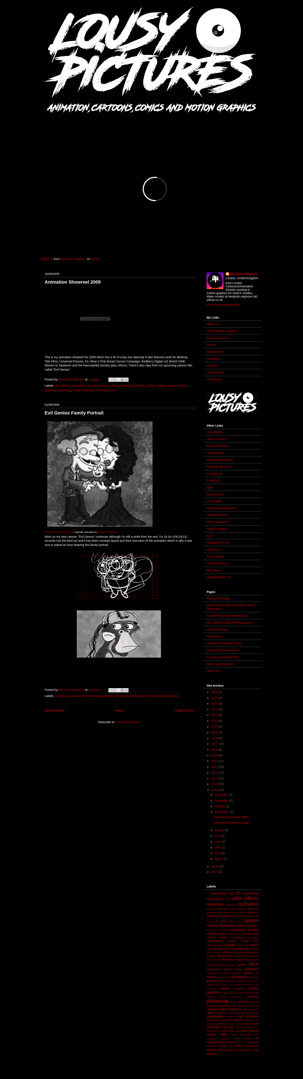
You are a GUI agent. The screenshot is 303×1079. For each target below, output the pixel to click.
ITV (216, 980)
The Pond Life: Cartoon (222, 331)
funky (149, 385)
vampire (223, 1045)
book (241, 912)
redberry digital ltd (230, 1009)
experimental (239, 956)
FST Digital (214, 501)
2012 (215, 772)
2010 (215, 784)
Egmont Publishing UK (221, 508)
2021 (215, 720)
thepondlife (246, 1034)
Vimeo (95, 259)
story (112, 390)
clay (231, 934)
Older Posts (184, 711)
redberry (212, 1009)
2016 (215, 749)
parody (210, 996)
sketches (248, 1020)
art (220, 908)
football (254, 959)
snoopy (210, 1024)
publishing (224, 1005)
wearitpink (230, 1050)
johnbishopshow (228, 981)
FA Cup (211, 959)
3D (231, 893)
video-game (251, 1045)
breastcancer (227, 916)
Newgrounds (215, 452)
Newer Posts (55, 711)
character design (109, 385)
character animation (218, 930)
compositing (214, 941)
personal (252, 996)
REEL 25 (47, 259)
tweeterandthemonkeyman (222, 1042)
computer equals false (242, 941)
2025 (215, 698)
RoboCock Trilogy (218, 598)
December (222, 794)
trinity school (242, 1038)
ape (209, 909)
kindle (210, 984)
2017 (215, 743)
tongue (225, 1038)
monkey (160, 385)
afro (227, 899)
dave (220, 945)
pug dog (237, 1006)
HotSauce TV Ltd (218, 542)
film (233, 959)
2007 (215, 872)
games (242, 964)
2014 (215, 761)
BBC (251, 908)
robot (76, 390)
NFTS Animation (217, 522)
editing (227, 952)
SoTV (210, 535)
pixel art (254, 1001)
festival (226, 959)
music (225, 992)
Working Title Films (219, 466)
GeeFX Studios (217, 529)
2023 (215, 709)
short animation (247, 1016)
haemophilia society (218, 973)
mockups (211, 988)
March (219, 859)
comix (223, 937)
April (218, 853)
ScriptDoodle (215, 372)
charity (211, 933)
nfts (247, 992)
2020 (215, 726)
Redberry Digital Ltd (220, 459)
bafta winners (230, 909)
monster (171, 385)
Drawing (239, 948)
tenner (233, 1034)
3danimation (215, 899)
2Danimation (218, 893)
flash (141, 385)
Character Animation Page (224, 643)
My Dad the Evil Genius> (223, 650)
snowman (221, 1023)
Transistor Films (217, 563)
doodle (254, 945)
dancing (126, 385)
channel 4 (251, 925)
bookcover (252, 912)
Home (119, 711)
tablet (223, 1034)
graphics (251, 969)
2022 (215, 715)
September (222, 812)
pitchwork (243, 1001)
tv (257, 1038)
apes (214, 909)
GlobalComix (215, 351)
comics (211, 937)
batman (243, 909)
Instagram (213, 358)
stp (237, 1027)
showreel (102, 390)
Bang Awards (215, 494)
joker (240, 981)
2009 (215, 790)
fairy (218, 959)
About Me (213, 671)
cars (238, 921)
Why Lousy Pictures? (220, 664)
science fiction (243, 1013)
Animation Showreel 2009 (73, 282)
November (222, 800)
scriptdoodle (215, 1016)
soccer (232, 1024)
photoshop (64, 390)
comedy (245, 933)
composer (253, 937)
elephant (253, 952)
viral (220, 1050)
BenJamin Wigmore (73, 259)
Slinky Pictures (216, 439)
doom (210, 949)
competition (237, 937)
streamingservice (249, 1027)
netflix (233, 993)
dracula (229, 949)
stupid (230, 1030)
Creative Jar (214, 473)
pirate (233, 1001)
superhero (242, 1030)
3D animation (247, 893)
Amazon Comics (217, 338)
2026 (215, 692)
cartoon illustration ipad (225, 926)
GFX (253, 964)
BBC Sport (214, 570)
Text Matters (215, 432)
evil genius (121, 696)
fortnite (210, 965)
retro (245, 1009)
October (220, 806)
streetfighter (213, 1031)
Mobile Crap (251, 984)
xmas (255, 1050)
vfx (231, 1046)
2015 (215, 755)
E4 (135, 385)
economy (216, 952)
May (218, 847)
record (255, 1006)
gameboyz (230, 965)
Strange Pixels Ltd (219, 577)
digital (240, 945)
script (255, 1013)
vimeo (211, 1050)
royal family (221, 1013)
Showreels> (214, 636)
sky (256, 1020)
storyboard (214, 1027)
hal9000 (236, 973)
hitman (220, 977)
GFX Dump (214, 379)
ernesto (211, 956)
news (240, 993)
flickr (247, 959)
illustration (136, 696)
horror (228, 977)
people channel (230, 996)
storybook (228, 1027)
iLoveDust (213, 480)
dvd (248, 949)
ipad (209, 980)
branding (212, 916)
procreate (212, 1006)
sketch (237, 1020)
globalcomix (214, 969)
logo (216, 984)
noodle (254, 992)
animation (78, 385)
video (238, 1045)
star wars (244, 1023)
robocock (253, 1009)
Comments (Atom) (128, 722)
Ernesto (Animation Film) (223, 657)
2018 (215, 738)
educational (239, 952)
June (218, 841)
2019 (215, 732)
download (219, 949)
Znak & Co (214, 549)
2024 (215, 703)
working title (244, 1050)
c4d (223, 921)
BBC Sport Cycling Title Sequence (229, 622)
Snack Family (215, 556)
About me (213, 324)
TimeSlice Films (217, 515)
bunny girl (212, 921)
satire (231, 1013)
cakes (231, 921)
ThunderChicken (217, 629)
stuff (223, 1030)
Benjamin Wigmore (108, 532)
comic (254, 933)
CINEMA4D (222, 934)
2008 (215, 866)
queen (246, 1006)
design (108, 696)
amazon (231, 904)
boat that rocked (227, 912)
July (218, 836)
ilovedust (253, 977)
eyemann (253, 956)
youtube (212, 1053)
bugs (255, 916)
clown (237, 934)
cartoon (91, 385)
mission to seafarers (231, 984)
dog (246, 945)
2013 (215, 766)
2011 (215, 778)
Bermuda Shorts (217, 446)
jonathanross (251, 981)
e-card (254, 949)
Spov (210, 487)
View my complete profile (223, 304)
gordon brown (233, 969)
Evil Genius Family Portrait (74, 413)
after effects (62, 385)
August (220, 830)
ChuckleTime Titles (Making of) (227, 615)
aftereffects (215, 904)
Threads (212, 365)
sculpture (229, 1016)
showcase (87, 390)
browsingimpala (244, 916)
